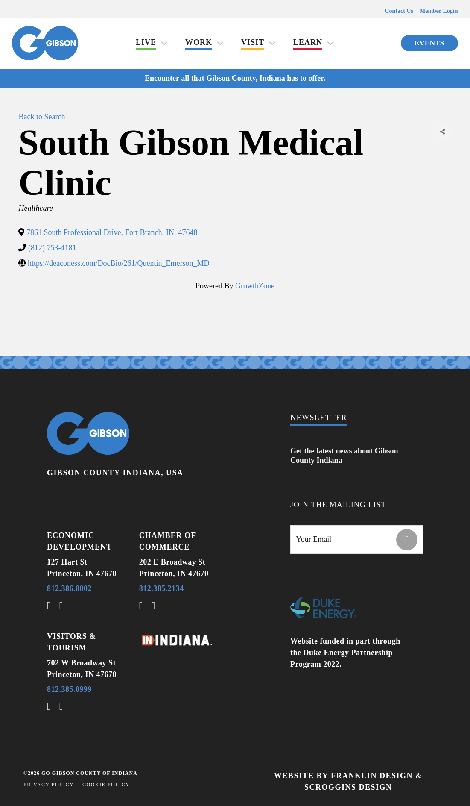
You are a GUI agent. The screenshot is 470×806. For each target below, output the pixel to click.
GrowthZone (254, 286)
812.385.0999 (69, 689)
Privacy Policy (48, 785)
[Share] (442, 132)
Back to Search (41, 116)
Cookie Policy (106, 785)
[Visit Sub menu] (272, 43)
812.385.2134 (161, 588)
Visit (252, 42)
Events (429, 42)
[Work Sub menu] (220, 43)
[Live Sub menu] (164, 43)
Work (198, 42)
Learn (307, 42)
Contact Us (399, 11)
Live (146, 42)
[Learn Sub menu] (330, 43)
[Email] (356, 539)
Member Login (439, 11)
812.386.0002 (69, 588)
